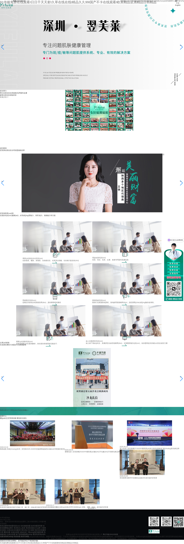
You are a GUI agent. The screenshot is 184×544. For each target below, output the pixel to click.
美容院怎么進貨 (19, 528)
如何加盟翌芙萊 (36, 526)
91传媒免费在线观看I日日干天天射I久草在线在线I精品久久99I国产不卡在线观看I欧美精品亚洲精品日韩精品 (39, 543)
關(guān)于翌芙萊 (130, 1)
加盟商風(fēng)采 (151, 1)
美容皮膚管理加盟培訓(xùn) (10, 526)
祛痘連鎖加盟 (26, 526)
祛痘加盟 (17, 536)
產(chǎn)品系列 (163, 1)
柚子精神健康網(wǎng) (24, 534)
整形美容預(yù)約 (39, 534)
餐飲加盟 (7, 532)
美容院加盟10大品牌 (33, 528)
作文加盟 (30, 530)
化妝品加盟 (15, 532)
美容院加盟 (25, 536)
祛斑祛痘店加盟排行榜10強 (17, 530)
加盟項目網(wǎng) (6, 536)
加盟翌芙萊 (141, 1)
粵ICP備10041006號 (110, 534)
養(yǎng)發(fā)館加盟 (36, 532)
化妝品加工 (23, 532)
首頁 (122, 1)
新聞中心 (172, 1)
